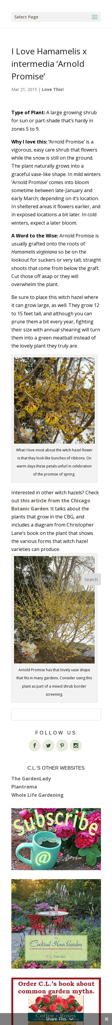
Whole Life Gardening (37, 795)
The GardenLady (31, 778)
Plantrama (24, 786)
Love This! (53, 89)
